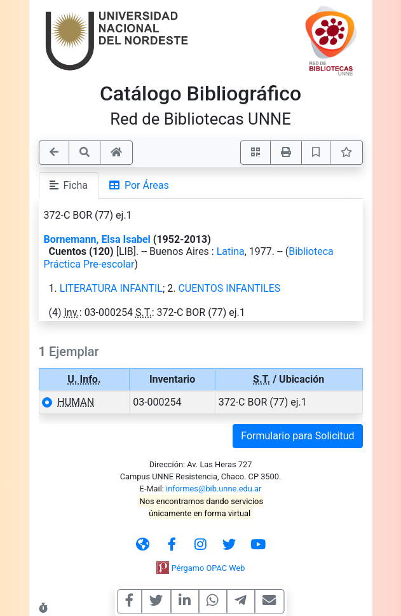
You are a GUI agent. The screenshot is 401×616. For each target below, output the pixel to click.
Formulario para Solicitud (297, 436)
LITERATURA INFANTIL (111, 288)
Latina (231, 251)
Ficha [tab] (69, 185)
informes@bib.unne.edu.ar (213, 488)
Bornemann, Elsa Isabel (97, 239)
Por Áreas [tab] (139, 185)
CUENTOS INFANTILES (229, 288)
